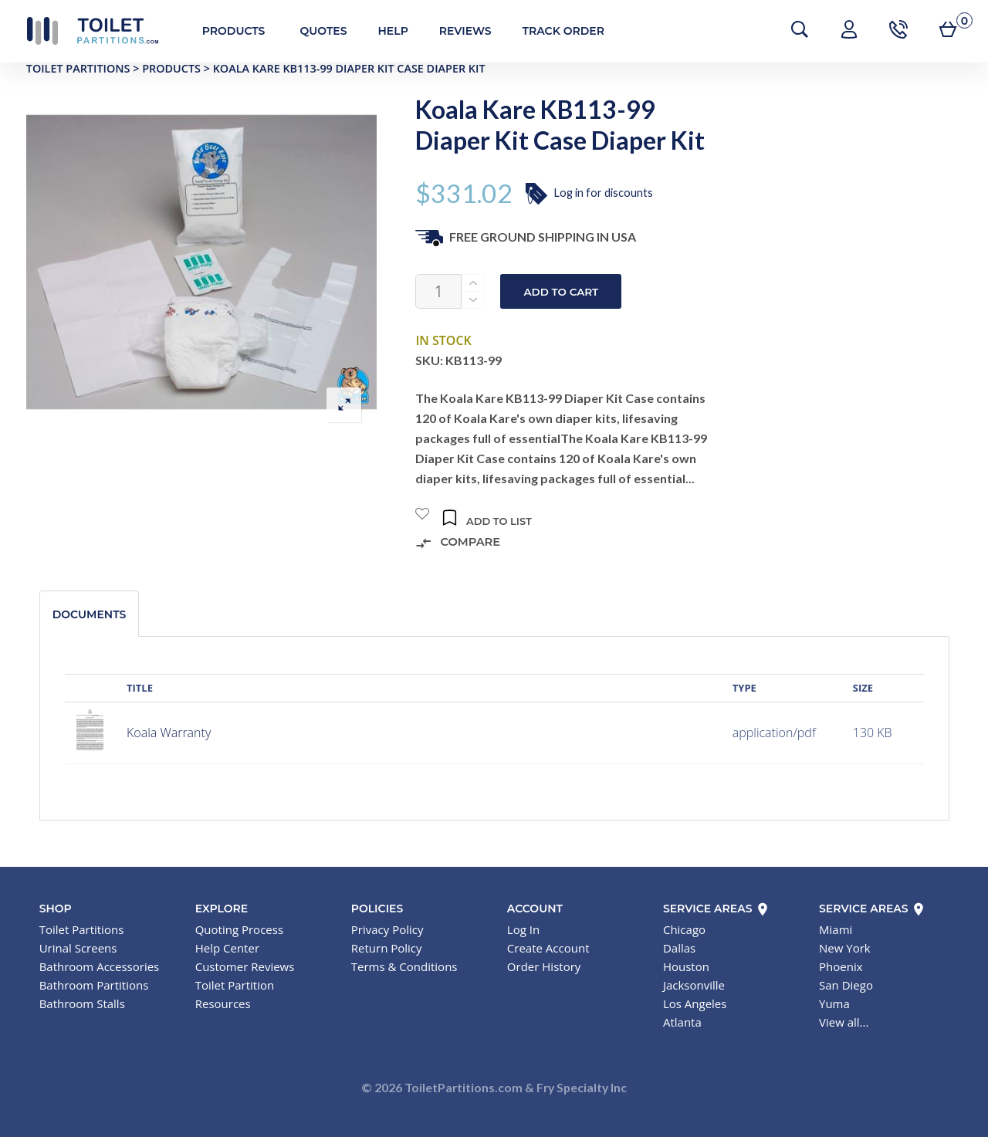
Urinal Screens (78, 948)
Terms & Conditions (404, 966)
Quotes (315, 31)
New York (845, 948)
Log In (523, 929)
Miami (835, 929)
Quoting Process (239, 929)
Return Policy (386, 948)
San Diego (846, 985)
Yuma (834, 1003)
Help (385, 31)
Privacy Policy (387, 929)
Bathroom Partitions (94, 985)
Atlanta (682, 1022)
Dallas (679, 948)
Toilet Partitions (85, 30)
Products (226, 31)
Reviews (457, 31)
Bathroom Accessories (99, 966)
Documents (89, 614)
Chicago (684, 929)
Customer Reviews (245, 966)
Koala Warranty (169, 732)
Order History (543, 966)
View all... (843, 1022)
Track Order (556, 31)
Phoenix (841, 966)
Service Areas (716, 908)
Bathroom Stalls (82, 1003)
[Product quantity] (438, 291)
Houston (686, 966)
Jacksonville (694, 985)
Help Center (227, 948)
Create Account (548, 948)
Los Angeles (695, 1003)
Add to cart (560, 292)
